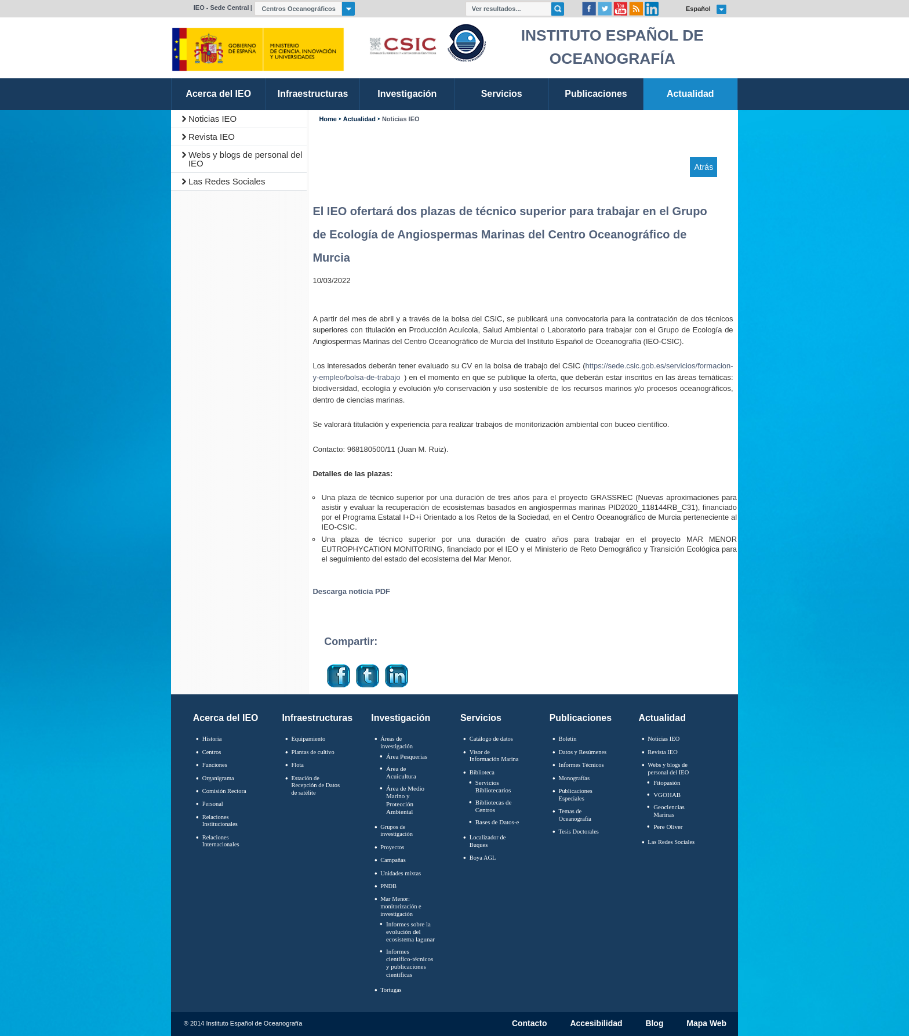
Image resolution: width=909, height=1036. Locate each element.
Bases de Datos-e (497, 821)
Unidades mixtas (400, 873)
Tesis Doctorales (579, 831)
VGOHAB (667, 794)
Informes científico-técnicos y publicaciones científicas (409, 963)
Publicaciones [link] (596, 94)
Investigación (400, 718)
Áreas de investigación (396, 742)
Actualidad (359, 119)
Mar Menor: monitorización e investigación (400, 906)
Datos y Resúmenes (583, 752)
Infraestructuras (317, 718)
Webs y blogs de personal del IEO (245, 159)
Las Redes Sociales (227, 181)
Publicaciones (581, 718)
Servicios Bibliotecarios (493, 786)
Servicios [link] (501, 94)
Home (327, 119)
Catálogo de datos (491, 739)
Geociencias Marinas (669, 810)
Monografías (574, 778)
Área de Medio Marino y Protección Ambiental (405, 800)
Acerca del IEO (226, 718)
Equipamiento (308, 739)
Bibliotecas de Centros (493, 806)
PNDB (388, 886)
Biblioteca (482, 772)
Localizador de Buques (488, 841)
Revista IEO (211, 137)
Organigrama (218, 778)
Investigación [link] (407, 94)
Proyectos (392, 847)
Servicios (480, 718)
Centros (211, 752)
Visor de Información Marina (494, 756)
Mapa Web (706, 1024)
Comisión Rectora (224, 791)
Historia (212, 739)
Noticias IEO (212, 119)
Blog (654, 1024)
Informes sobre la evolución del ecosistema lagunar (410, 932)
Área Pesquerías (406, 756)
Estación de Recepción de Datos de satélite (315, 785)
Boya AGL (483, 857)
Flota (297, 765)
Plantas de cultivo (312, 752)
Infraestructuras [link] (313, 94)
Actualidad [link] (690, 94)
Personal (212, 803)
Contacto (529, 1024)
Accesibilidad (596, 1024)
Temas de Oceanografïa (575, 815)
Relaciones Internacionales (220, 841)
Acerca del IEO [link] (218, 94)
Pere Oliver (667, 826)
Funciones (214, 765)
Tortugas (390, 990)
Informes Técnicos (581, 765)
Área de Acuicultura (401, 772)
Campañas (393, 860)
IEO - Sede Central (221, 7)
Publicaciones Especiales (575, 795)
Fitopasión (666, 782)
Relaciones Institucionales (220, 821)
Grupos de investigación (396, 831)
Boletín (568, 739)
